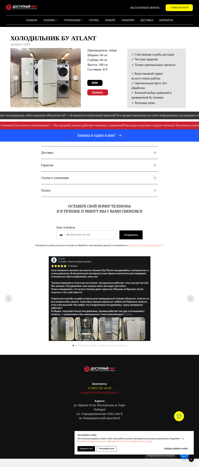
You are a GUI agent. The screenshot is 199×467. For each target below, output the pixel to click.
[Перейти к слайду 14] (109, 345)
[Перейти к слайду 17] (117, 345)
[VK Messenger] (96, 450)
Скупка (94, 20)
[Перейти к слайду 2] (76, 345)
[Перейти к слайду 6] (87, 345)
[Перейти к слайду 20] (125, 345)
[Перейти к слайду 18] (120, 345)
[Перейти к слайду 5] (84, 345)
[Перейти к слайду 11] (101, 345)
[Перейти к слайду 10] (98, 345)
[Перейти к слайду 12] (103, 345)
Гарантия (127, 20)
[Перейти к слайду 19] (123, 345)
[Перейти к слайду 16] (114, 345)
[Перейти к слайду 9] (95, 345)
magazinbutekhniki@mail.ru (99, 392)
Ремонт (110, 20)
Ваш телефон (66, 227)
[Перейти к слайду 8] (92, 345)
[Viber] (89, 450)
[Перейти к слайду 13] (106, 345)
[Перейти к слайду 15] (112, 345)
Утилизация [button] (72, 20)
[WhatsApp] (82, 450)
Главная (31, 20)
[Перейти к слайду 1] (73, 345)
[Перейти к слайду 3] (78, 345)
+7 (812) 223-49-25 (99, 388)
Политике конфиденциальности (149, 438)
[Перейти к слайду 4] (81, 345)
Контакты (166, 20)
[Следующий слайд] (190, 298)
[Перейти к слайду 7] (90, 345)
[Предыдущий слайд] (8, 298)
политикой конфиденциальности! (146, 245)
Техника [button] (49, 20)
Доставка (146, 20)
